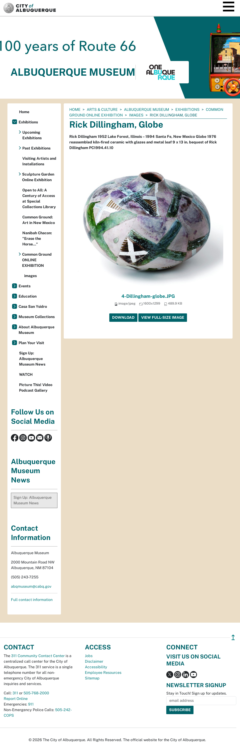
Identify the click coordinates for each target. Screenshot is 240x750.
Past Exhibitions (36, 148)
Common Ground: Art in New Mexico (38, 220)
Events (24, 286)
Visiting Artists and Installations (39, 161)
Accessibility (96, 667)
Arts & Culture (102, 109)
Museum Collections (37, 317)
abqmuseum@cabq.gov (31, 586)
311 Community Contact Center (38, 656)
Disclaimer (94, 661)
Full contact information (32, 599)
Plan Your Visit (31, 343)
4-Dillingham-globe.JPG (148, 296)
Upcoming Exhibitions (32, 135)
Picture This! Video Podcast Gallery (35, 388)
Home (74, 109)
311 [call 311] (15, 693)
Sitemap (92, 678)
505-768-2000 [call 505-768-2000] (36, 693)
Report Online (16, 698)
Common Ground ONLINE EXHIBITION (37, 260)
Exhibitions (187, 109)
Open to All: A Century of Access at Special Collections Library (39, 198)
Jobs (89, 656)
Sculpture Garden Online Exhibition (38, 177)
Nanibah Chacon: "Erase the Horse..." (37, 238)
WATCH (26, 374)
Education (28, 296)
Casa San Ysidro (33, 306)
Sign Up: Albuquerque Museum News (32, 359)
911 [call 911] (31, 704)
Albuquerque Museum (146, 109)
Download (123, 317)
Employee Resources (103, 672)
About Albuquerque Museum (36, 330)
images (136, 115)
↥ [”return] (233, 637)
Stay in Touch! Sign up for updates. (196, 693)
